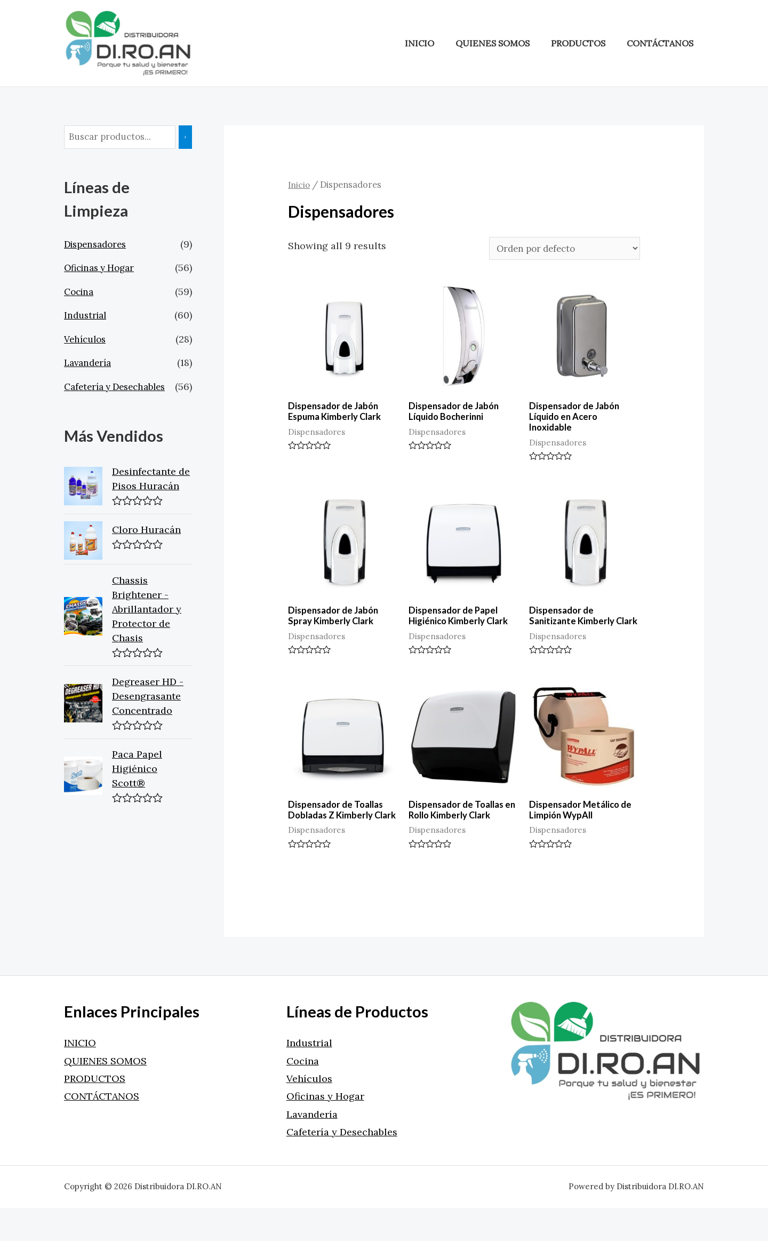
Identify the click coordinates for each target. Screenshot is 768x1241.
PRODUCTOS (584, 43)
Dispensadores (98, 245)
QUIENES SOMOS (503, 43)
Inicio (299, 184)
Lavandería (89, 363)
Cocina (80, 293)
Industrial (87, 316)
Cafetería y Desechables (119, 387)
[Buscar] (193, 137)
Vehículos (87, 340)
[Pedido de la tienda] (557, 249)
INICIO (434, 43)
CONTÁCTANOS (662, 43)
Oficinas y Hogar (103, 268)
